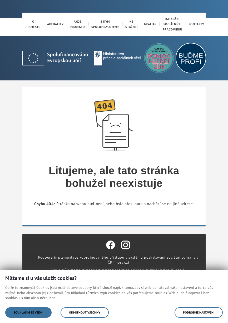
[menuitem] (33, 24)
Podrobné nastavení (198, 312)
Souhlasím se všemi (28, 312)
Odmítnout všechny (84, 312)
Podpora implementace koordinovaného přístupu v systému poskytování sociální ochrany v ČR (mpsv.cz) (118, 260)
